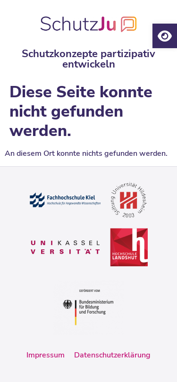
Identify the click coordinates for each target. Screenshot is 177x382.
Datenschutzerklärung (112, 355)
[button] (164, 36)
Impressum (45, 355)
